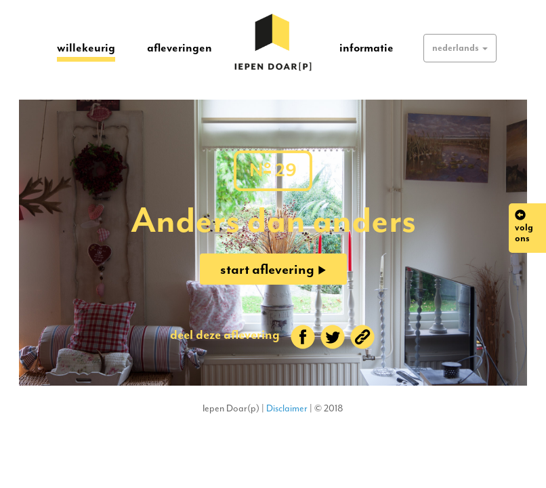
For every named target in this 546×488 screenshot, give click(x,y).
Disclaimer (287, 408)
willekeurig (86, 47)
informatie (366, 47)
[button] (460, 48)
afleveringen (179, 47)
